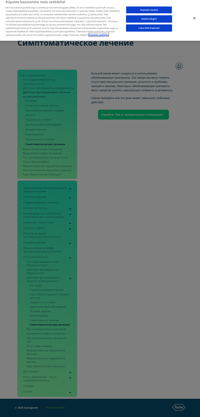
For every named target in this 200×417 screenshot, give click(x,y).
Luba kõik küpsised (148, 24)
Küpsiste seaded (149, 6)
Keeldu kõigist (149, 15)
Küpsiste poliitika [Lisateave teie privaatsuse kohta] (99, 31)
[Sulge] (194, 14)
